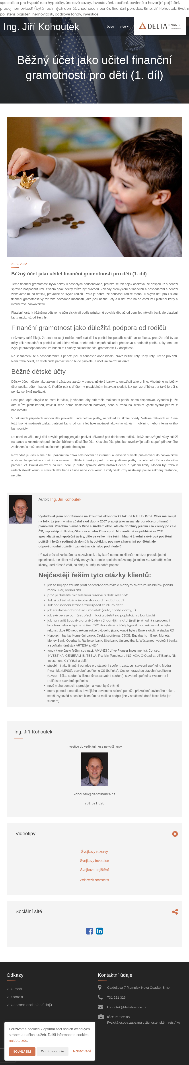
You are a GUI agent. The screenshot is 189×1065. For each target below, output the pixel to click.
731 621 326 (116, 997)
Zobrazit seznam (94, 880)
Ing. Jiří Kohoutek (65, 499)
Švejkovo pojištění (94, 870)
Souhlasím (22, 1052)
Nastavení (82, 1051)
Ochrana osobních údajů (31, 1004)
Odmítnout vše (53, 1051)
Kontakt (17, 996)
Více (120, 27)
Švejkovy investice (94, 861)
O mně (16, 988)
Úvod (106, 27)
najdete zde (18, 1040)
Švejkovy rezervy (94, 852)
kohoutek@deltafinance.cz (126, 1007)
